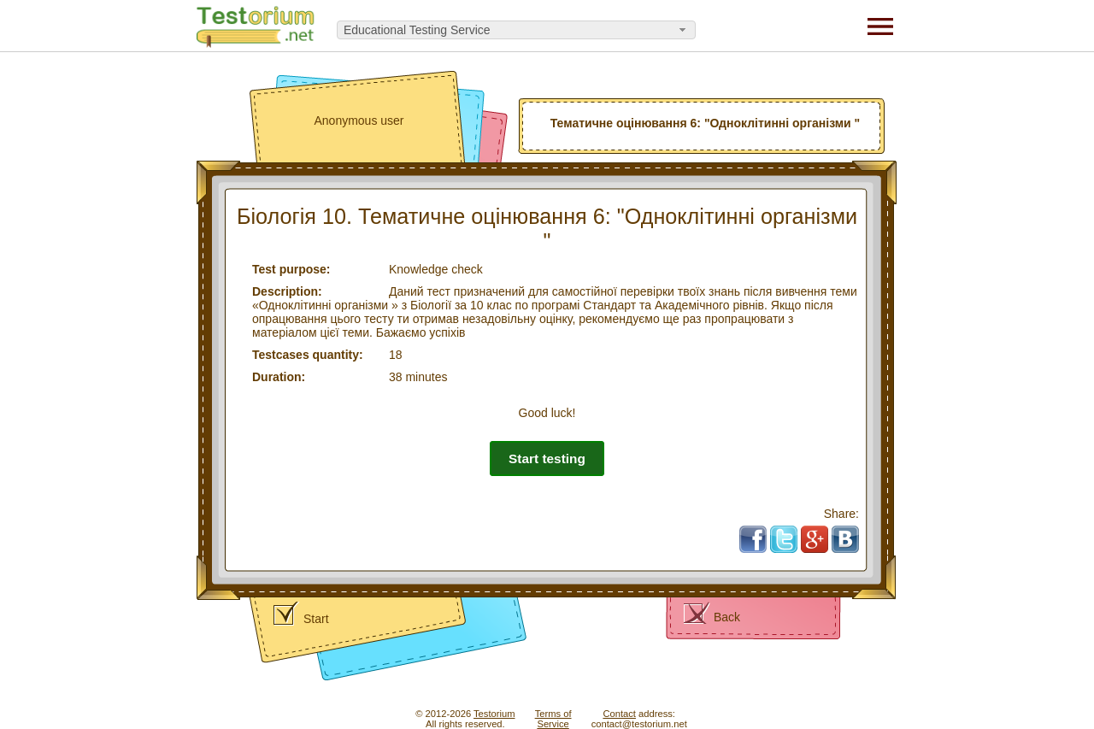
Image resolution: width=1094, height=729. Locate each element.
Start (316, 619)
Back (727, 617)
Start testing (547, 458)
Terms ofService (553, 718)
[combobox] (516, 30)
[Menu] (880, 25)
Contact (619, 713)
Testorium (494, 713)
